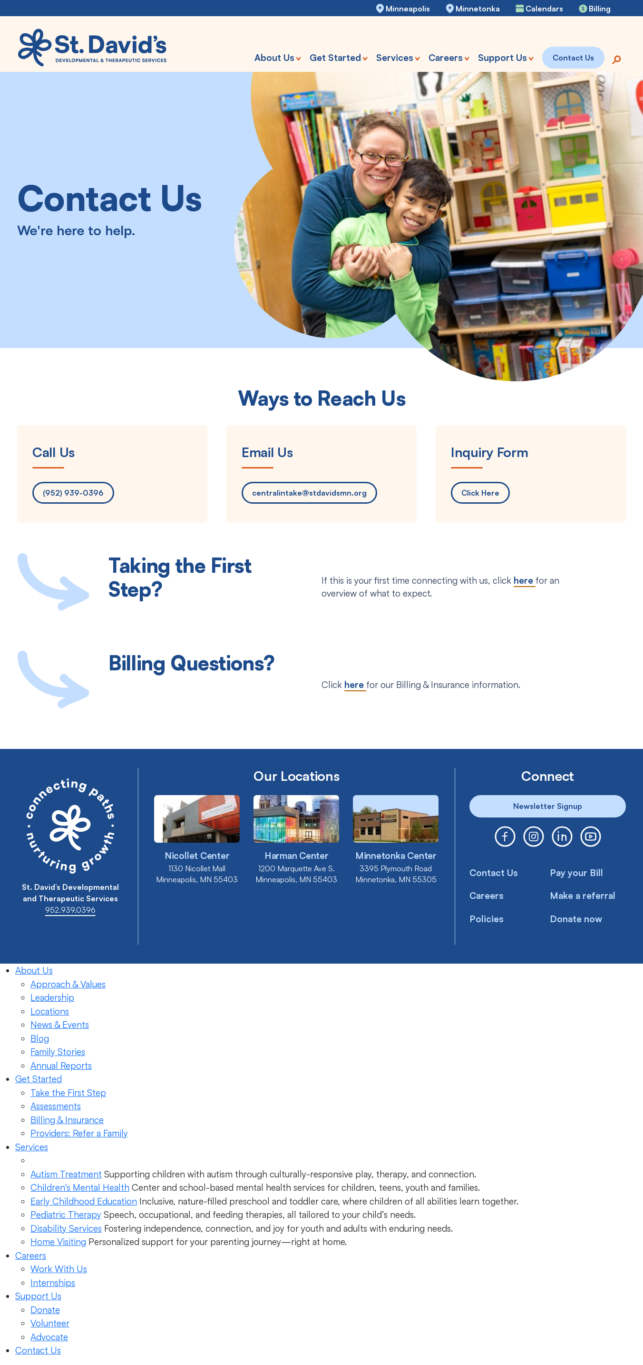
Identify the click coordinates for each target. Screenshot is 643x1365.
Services (31, 1147)
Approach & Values (68, 984)
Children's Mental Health (79, 1187)
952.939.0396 (70, 910)
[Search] (616, 59)
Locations (49, 1011)
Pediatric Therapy (65, 1214)
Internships (52, 1282)
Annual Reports (61, 1065)
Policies (486, 919)
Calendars (544, 8)
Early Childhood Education (83, 1201)
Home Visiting (58, 1241)
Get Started (38, 1079)
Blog (39, 1038)
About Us (34, 970)
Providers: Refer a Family (79, 1133)
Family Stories (57, 1051)
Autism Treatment (66, 1174)
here (525, 580)
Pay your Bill (576, 872)
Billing (600, 8)
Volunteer (49, 1323)
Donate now (576, 919)
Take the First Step (68, 1092)
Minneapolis (408, 8)
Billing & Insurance (67, 1120)
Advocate (49, 1337)
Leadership (52, 997)
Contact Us (493, 872)
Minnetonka (478, 8)
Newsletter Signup (547, 806)
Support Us (38, 1296)
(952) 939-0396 (73, 493)
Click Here (480, 493)
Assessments (55, 1106)
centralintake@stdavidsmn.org (309, 493)
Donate (45, 1309)
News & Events (59, 1024)
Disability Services (66, 1228)
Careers (486, 895)
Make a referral (582, 895)
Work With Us (58, 1269)
